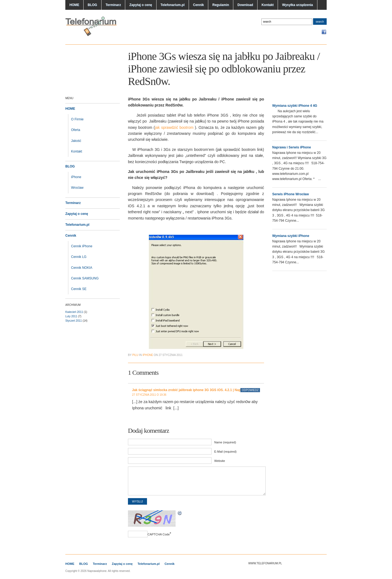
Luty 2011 (71, 316)
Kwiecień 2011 (74, 311)
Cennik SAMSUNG (85, 278)
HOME (74, 5)
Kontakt (268, 5)
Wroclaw (77, 188)
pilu (135, 355)
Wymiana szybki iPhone (290, 236)
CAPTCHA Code (159, 534)
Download (245, 5)
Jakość (76, 141)
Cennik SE (79, 289)
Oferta (75, 130)
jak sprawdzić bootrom (175, 127)
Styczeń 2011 (73, 320)
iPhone (76, 177)
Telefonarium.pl (173, 5)
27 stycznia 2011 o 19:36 (149, 394)
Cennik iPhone (81, 246)
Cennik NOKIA (81, 268)
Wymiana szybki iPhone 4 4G (294, 106)
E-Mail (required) (225, 451)
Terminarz (113, 5)
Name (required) (225, 442)
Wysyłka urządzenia (297, 5)
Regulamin (220, 5)
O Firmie (77, 119)
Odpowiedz (250, 390)
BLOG (92, 5)
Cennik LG (79, 257)
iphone (148, 355)
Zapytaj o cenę (140, 5)
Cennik (198, 5)
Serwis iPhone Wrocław (290, 194)
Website (219, 460)
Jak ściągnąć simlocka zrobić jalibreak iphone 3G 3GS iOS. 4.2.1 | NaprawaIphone (195, 390)
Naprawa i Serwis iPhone (291, 147)
